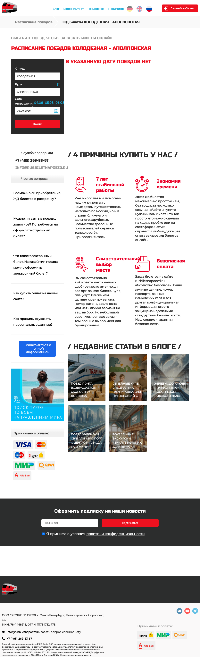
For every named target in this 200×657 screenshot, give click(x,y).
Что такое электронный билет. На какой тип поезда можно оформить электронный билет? (35, 264)
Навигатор (116, 9)
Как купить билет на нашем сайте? (35, 296)
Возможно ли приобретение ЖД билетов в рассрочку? (37, 196)
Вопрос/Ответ (73, 9)
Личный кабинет (182, 8)
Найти (37, 124)
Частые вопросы (34, 179)
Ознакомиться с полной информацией (37, 348)
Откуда (20, 68)
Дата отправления (24, 103)
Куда (18, 84)
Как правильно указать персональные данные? (32, 322)
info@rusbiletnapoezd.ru (24, 632)
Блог (56, 9)
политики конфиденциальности (115, 534)
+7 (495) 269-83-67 (19, 638)
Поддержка (96, 9)
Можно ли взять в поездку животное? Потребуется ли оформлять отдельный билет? (35, 227)
